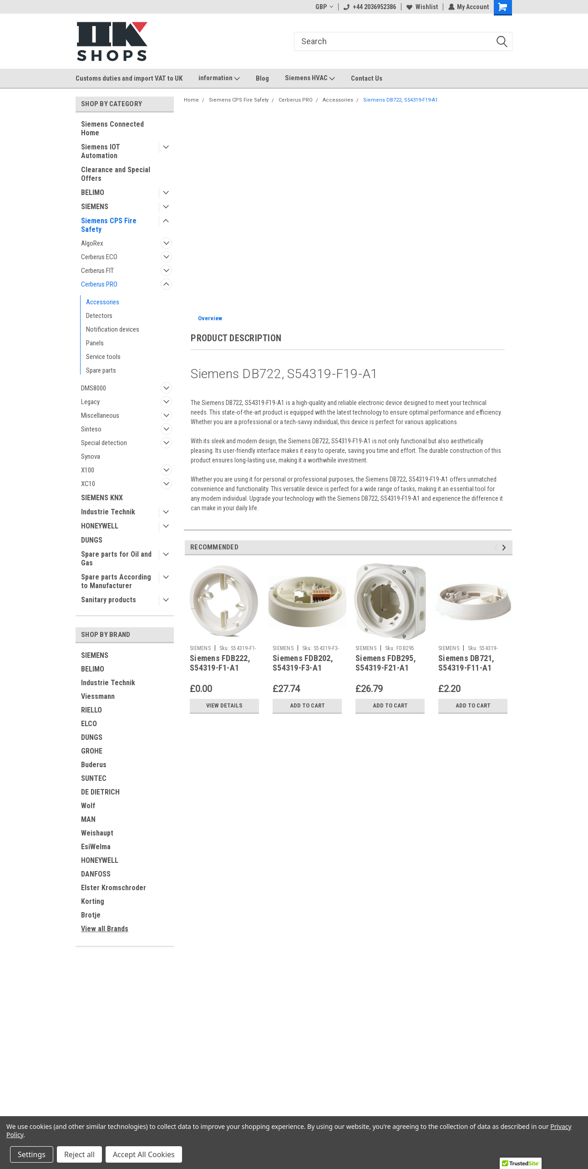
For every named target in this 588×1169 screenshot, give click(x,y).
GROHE (91, 751)
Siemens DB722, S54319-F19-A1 (400, 100)
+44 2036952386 (369, 6)
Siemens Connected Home (112, 128)
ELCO (89, 723)
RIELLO (91, 710)
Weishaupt (97, 833)
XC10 (88, 484)
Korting (92, 901)
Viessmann (98, 696)
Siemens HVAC (310, 78)
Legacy (90, 402)
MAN (88, 819)
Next (505, 547)
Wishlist (421, 6)
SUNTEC (93, 778)
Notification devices (112, 329)
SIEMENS (94, 206)
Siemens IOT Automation (100, 151)
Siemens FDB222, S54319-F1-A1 (220, 662)
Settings (32, 1154)
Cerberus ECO (99, 257)
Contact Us (366, 78)
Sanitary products (108, 599)
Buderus (93, 764)
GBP (324, 6)
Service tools (103, 357)
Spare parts (101, 370)
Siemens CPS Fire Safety (109, 225)
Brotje (91, 915)
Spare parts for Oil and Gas (116, 558)
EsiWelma (96, 846)
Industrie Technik (108, 512)
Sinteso (91, 429)
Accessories (102, 302)
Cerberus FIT (97, 271)
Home (191, 100)
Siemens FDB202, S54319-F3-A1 (303, 662)
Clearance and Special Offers (115, 174)
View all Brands (104, 928)
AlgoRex (92, 243)
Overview (210, 318)
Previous (497, 547)
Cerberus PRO (99, 284)
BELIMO (92, 192)
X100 (87, 470)
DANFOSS (96, 874)
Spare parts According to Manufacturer (116, 581)
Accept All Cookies (144, 1154)
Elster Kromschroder (113, 887)
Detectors (99, 316)
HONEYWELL (99, 526)
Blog (262, 78)
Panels (95, 343)
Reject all (79, 1154)
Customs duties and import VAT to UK (129, 78)
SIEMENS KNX (102, 497)
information (219, 78)
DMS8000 (93, 388)
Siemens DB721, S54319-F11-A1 (466, 662)
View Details (224, 705)
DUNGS (91, 540)
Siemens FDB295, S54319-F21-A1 (385, 662)
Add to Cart (307, 705)
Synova (90, 456)
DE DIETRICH (100, 792)
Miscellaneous (100, 415)
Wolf (88, 805)
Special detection (104, 443)
